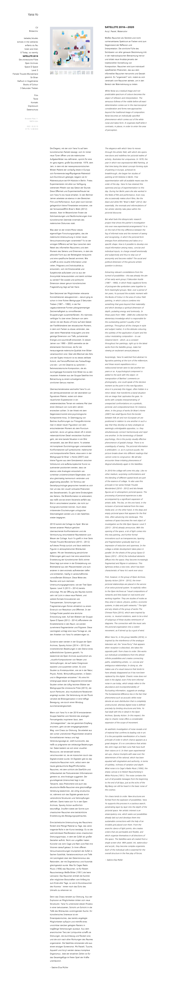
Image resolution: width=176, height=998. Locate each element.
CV (37, 27)
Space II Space (31, 66)
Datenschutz (32, 109)
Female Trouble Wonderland (25, 74)
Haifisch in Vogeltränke (27, 81)
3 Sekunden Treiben (29, 88)
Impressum (33, 106)
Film (36, 95)
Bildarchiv (33, 31)
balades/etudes (31, 38)
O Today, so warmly (29, 52)
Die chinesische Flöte (28, 59)
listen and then (31, 49)
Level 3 (35, 70)
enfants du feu (31, 45)
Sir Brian (34, 77)
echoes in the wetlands (27, 42)
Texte (35, 98)
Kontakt (34, 102)
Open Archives (31, 63)
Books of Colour (30, 84)
